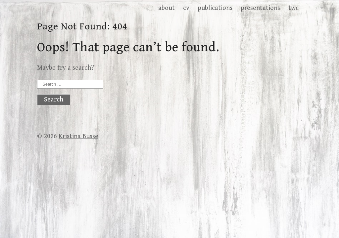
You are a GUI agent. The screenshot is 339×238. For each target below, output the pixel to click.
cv (186, 8)
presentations (260, 8)
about (166, 8)
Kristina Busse (78, 136)
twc (293, 8)
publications (215, 8)
